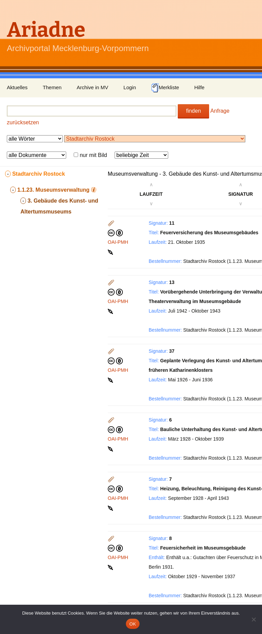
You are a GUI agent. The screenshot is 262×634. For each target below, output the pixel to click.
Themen (52, 87)
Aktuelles (17, 87)
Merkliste (165, 87)
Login (129, 87)
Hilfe (199, 87)
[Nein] (253, 619)
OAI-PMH (118, 242)
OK (132, 624)
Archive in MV (92, 87)
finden (193, 111)
